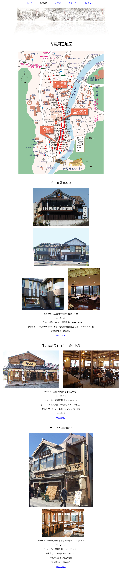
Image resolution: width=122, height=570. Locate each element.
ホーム (29, 3)
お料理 (58, 3)
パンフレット (89, 3)
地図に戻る (61, 336)
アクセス (72, 3)
